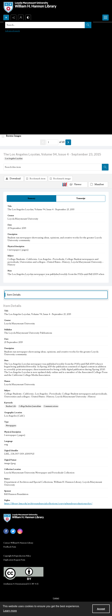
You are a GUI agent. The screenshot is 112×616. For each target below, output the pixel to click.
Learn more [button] (10, 610)
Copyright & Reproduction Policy (17, 556)
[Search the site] (45, 25)
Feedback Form (9, 547)
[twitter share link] (13, 531)
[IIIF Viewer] (78, 184)
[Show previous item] (43, 142)
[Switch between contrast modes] (28, 17)
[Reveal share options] (13, 17)
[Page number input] (52, 142)
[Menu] (105, 18)
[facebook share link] (6, 531)
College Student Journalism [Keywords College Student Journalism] (30, 406)
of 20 (62, 142)
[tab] (31, 198)
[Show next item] (68, 142)
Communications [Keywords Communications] (51, 406)
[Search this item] (52, 167)
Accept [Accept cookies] (101, 608)
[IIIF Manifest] (98, 184)
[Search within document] (105, 167)
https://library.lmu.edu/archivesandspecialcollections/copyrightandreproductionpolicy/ (48, 503)
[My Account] (20, 17)
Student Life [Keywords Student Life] (11, 406)
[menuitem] (56, 598)
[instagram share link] (20, 531)
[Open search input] (6, 17)
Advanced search (12, 31)
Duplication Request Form (14, 560)
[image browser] (12, 136)
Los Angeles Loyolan (13, 158)
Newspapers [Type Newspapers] (11, 425)
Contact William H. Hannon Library (18, 543)
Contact (56, 598)
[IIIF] (64, 184)
